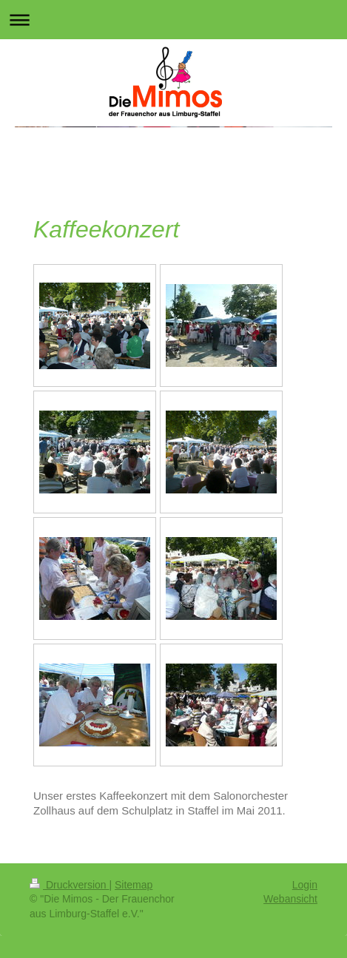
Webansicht (290, 899)
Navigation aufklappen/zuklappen (173, 20)
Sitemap (133, 885)
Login (304, 885)
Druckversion (69, 885)
